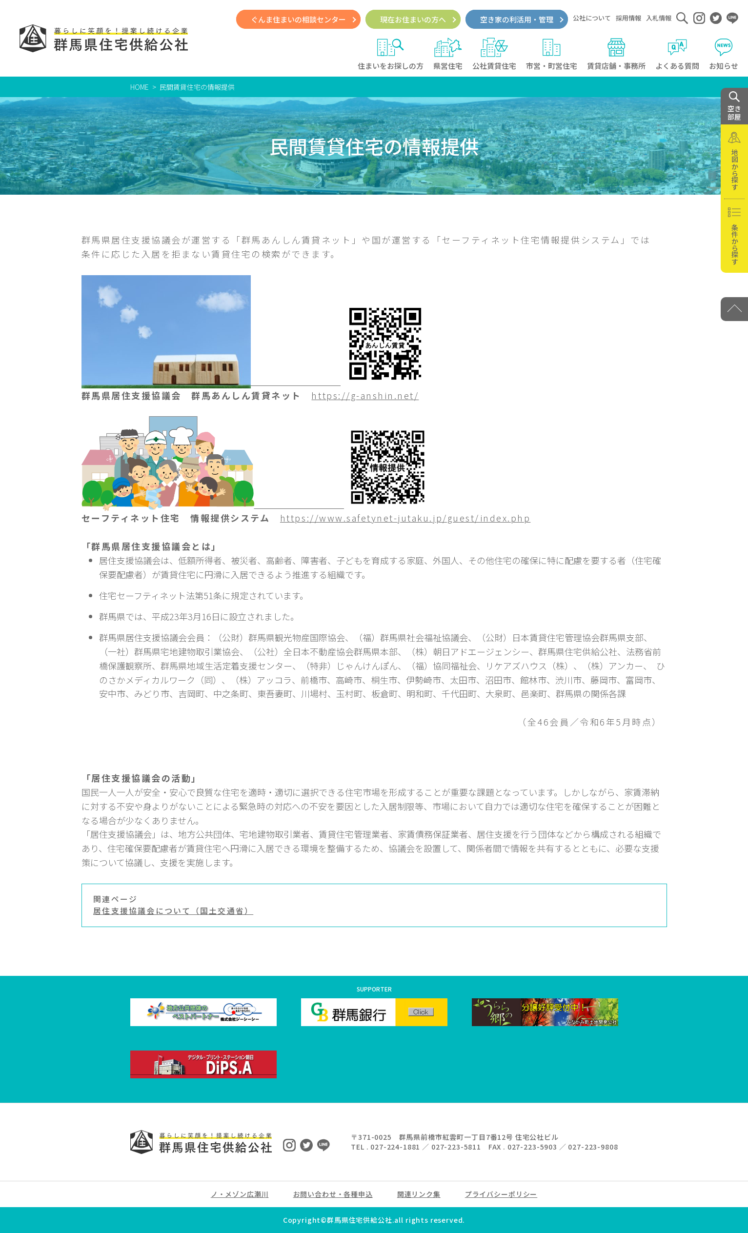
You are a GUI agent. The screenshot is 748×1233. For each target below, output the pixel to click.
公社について (592, 17)
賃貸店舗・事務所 (616, 54)
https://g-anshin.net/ (365, 395)
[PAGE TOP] (734, 309)
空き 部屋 (734, 106)
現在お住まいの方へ (413, 19)
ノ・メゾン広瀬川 (240, 1194)
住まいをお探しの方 (391, 54)
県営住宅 (448, 54)
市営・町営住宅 (551, 54)
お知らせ (723, 54)
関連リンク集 (419, 1194)
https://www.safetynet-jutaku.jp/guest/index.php (405, 517)
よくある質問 (677, 54)
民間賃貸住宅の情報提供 (197, 87)
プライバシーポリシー (501, 1194)
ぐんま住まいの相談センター (298, 19)
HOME (139, 87)
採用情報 (628, 17)
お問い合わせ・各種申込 (333, 1194)
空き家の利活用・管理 (516, 19)
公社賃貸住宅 (494, 54)
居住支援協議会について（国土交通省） (173, 910)
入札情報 (658, 17)
